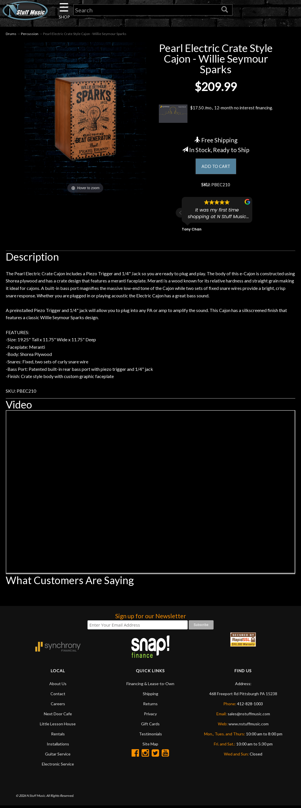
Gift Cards (150, 726)
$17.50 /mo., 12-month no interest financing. (216, 115)
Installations (58, 746)
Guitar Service (58, 756)
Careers (58, 706)
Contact (57, 696)
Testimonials (150, 736)
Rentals (58, 736)
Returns (150, 706)
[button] (180, 215)
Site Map (150, 746)
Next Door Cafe (58, 716)
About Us (58, 686)
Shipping (150, 696)
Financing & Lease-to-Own (150, 686)
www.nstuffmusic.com (248, 726)
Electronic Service (58, 766)
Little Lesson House (58, 726)
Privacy (150, 716)
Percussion (29, 35)
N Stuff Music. (36, 798)
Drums (11, 35)
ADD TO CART (215, 167)
